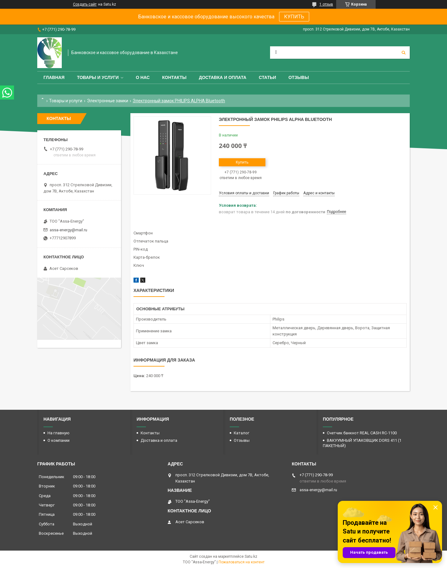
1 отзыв (326, 4)
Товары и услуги (98, 77)
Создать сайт (85, 4)
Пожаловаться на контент (241, 562)
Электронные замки (107, 100)
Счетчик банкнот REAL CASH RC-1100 (362, 433)
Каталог (241, 433)
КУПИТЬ (294, 17)
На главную (58, 433)
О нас (143, 77)
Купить (242, 162)
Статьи (267, 77)
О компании (58, 440)
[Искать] (403, 52)
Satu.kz (251, 556)
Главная (54, 77)
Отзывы (298, 77)
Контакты (174, 77)
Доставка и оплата (222, 77)
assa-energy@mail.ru (68, 230)
